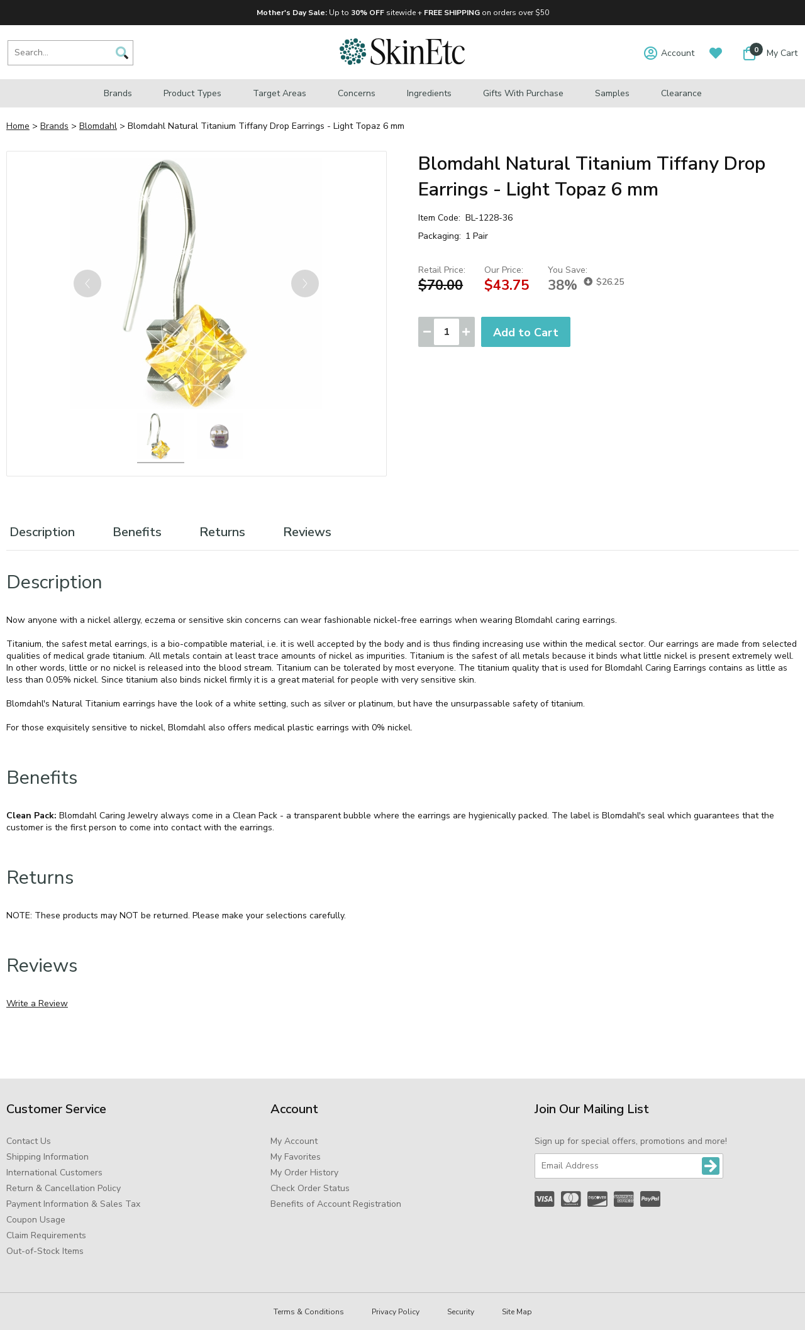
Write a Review (37, 1003)
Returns (222, 532)
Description (42, 532)
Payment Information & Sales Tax (73, 1204)
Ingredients (429, 93)
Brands (118, 93)
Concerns (356, 93)
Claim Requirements (46, 1235)
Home (18, 126)
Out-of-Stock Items (45, 1251)
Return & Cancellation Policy (63, 1188)
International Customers (54, 1173)
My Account (294, 1141)
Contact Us (28, 1141)
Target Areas (279, 93)
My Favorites (295, 1157)
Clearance (681, 93)
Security (460, 1312)
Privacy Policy (395, 1312)
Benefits (137, 532)
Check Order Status (310, 1188)
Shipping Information (47, 1157)
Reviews (307, 532)
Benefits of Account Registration (335, 1204)
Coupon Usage (35, 1220)
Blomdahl (98, 126)
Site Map (517, 1312)
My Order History (304, 1173)
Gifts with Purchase (523, 93)
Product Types (192, 93)
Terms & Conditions (309, 1312)
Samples (612, 93)
